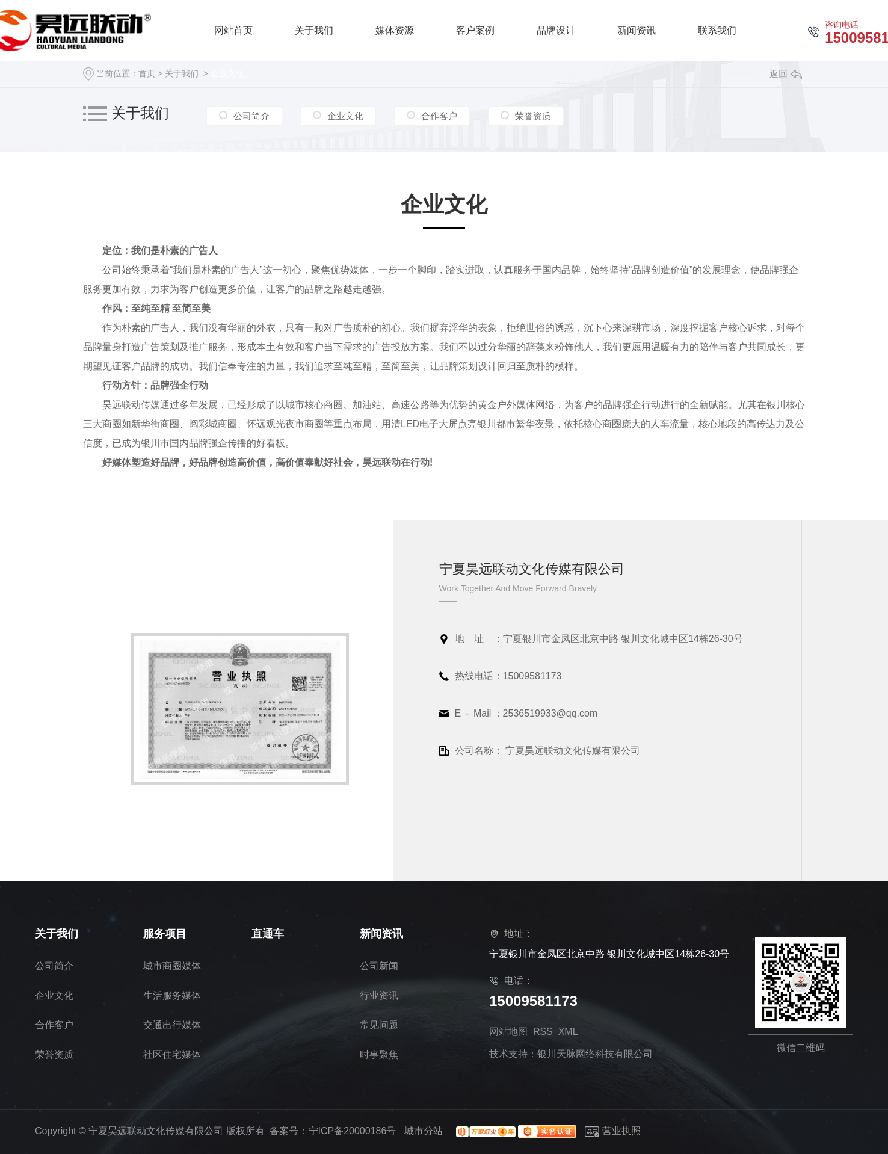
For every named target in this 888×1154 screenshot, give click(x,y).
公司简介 (251, 115)
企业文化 (227, 73)
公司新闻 (379, 966)
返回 (785, 74)
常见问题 (379, 1025)
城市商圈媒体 (172, 966)
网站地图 (508, 1031)
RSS (543, 1031)
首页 (146, 73)
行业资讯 (379, 995)
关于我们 (182, 73)
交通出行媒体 (172, 1025)
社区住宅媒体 (172, 1054)
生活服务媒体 (172, 995)
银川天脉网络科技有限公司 (595, 1054)
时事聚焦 (379, 1054)
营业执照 (613, 1131)
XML (568, 1031)
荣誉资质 (533, 115)
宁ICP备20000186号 (352, 1131)
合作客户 (439, 115)
